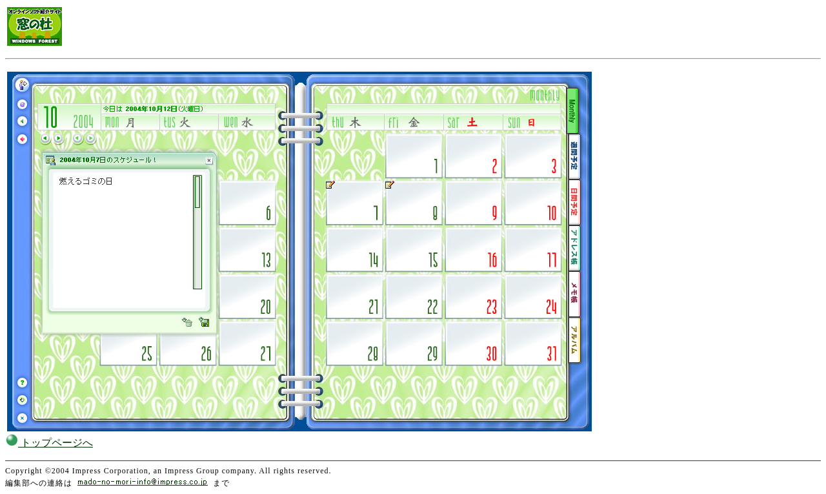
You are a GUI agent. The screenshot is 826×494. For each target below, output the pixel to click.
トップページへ (49, 442)
